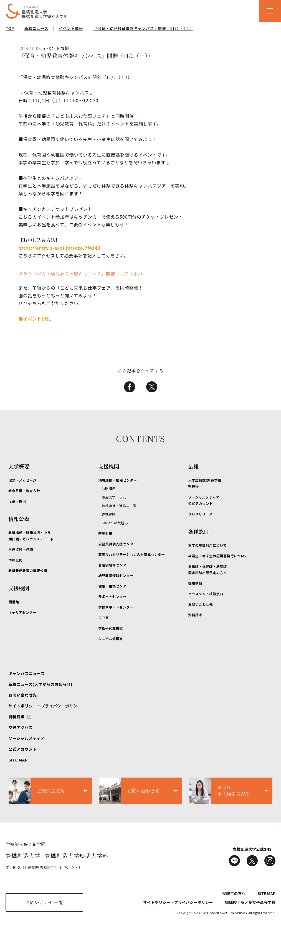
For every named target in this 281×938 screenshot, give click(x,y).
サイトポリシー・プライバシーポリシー (44, 706)
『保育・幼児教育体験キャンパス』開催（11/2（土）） (143, 28)
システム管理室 (110, 638)
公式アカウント (22, 749)
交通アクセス (20, 727)
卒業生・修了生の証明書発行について (218, 555)
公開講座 (109, 488)
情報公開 (15, 560)
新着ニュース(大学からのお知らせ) (40, 684)
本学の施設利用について (207, 545)
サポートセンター (112, 596)
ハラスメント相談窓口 (205, 593)
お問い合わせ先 (200, 604)
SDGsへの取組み (115, 522)
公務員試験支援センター (117, 543)
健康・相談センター (114, 586)
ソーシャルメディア (26, 738)
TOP (10, 28)
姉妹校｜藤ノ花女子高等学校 (250, 902)
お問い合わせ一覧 (44, 902)
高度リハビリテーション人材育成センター (131, 554)
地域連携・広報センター (117, 480)
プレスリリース (200, 514)
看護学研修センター (114, 565)
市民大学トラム (114, 497)
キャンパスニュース (26, 673)
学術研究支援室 (110, 628)
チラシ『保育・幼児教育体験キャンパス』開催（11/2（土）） (81, 273)
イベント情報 (71, 28)
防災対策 (105, 533)
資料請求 (195, 614)
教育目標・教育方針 (24, 490)
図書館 (13, 601)
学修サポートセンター (115, 607)
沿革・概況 (17, 501)
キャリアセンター (22, 612)
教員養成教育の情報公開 (27, 570)
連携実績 (109, 514)
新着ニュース (36, 28)
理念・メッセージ (22, 480)
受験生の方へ (233, 893)
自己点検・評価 (20, 549)
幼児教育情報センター (115, 575)
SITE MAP (17, 760)
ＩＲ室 (103, 617)
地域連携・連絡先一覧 (119, 505)
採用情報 (195, 583)
